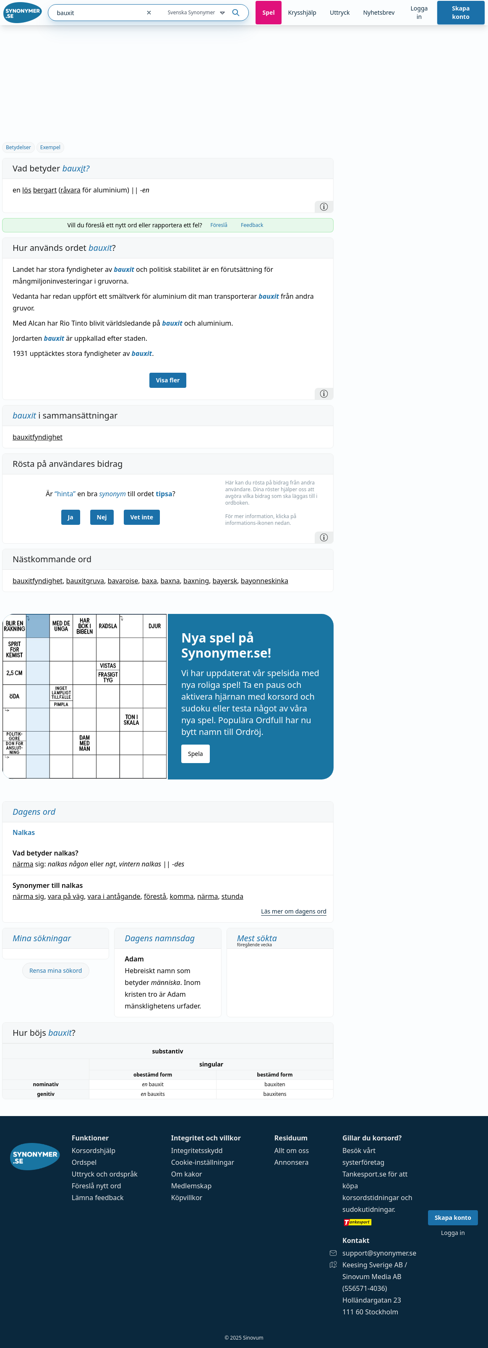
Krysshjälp (302, 12)
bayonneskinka (264, 580)
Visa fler (168, 380)
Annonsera (291, 1162)
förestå (155, 896)
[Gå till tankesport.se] (379, 1222)
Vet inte (142, 517)
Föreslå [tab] (218, 225)
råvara (70, 190)
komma (181, 896)
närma (23, 864)
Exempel (50, 147)
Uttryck (340, 12)
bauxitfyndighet (38, 437)
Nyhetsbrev (378, 12)
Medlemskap (191, 1185)
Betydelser (18, 147)
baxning (196, 580)
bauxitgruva (85, 580)
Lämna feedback (98, 1197)
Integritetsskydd (197, 1150)
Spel (268, 12)
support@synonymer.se (379, 1253)
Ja (70, 517)
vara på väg (66, 896)
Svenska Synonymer (197, 13)
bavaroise (123, 580)
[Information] (324, 207)
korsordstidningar (370, 1197)
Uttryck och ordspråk (105, 1174)
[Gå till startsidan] (22, 12)
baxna (170, 580)
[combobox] (94, 12)
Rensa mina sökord (55, 970)
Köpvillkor (186, 1197)
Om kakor (186, 1174)
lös (26, 190)
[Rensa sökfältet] (149, 12)
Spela (195, 754)
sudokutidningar (368, 1209)
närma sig (28, 896)
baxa (149, 580)
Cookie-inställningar (202, 1162)
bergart (45, 190)
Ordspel (84, 1162)
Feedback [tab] (252, 225)
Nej (102, 517)
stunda (232, 896)
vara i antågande (114, 896)
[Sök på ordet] (236, 12)
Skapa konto (461, 12)
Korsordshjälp (93, 1150)
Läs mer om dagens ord (293, 911)
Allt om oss (291, 1150)
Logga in (419, 12)
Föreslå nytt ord (96, 1185)
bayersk (225, 580)
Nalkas (24, 832)
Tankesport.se (364, 1174)
